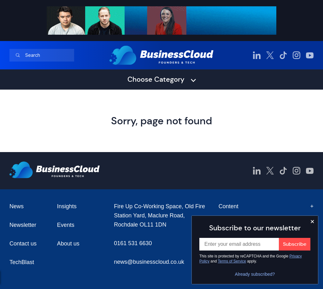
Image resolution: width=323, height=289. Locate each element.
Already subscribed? (255, 274)
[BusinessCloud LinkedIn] (257, 55)
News (16, 206)
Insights (67, 206)
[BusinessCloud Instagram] (296, 55)
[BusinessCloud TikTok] (283, 55)
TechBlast (21, 262)
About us (68, 243)
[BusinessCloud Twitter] (270, 55)
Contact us (23, 243)
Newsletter (22, 225)
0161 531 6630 (133, 243)
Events (65, 225)
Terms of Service (232, 261)
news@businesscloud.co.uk (149, 262)
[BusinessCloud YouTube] (310, 55)
